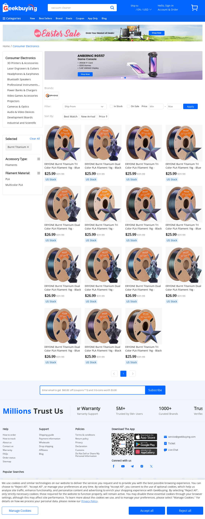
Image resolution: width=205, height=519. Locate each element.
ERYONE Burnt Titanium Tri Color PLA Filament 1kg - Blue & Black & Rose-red (183, 226)
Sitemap (7, 461)
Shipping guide (46, 435)
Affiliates (43, 450)
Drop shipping (46, 446)
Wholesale (44, 442)
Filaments (11, 165)
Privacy (79, 442)
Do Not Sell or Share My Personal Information (87, 454)
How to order (9, 435)
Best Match (71, 116)
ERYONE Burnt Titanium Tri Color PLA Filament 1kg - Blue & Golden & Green (183, 165)
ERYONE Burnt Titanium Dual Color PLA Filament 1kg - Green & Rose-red (62, 226)
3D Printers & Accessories (22, 63)
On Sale (133, 106)
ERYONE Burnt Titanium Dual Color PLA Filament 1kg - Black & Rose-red (103, 348)
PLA (8, 179)
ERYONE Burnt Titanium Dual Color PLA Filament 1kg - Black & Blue (62, 287)
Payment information (49, 438)
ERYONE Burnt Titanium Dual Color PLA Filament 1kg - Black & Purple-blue (103, 165)
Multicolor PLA (14, 185)
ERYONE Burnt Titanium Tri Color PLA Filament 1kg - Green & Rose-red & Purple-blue (142, 165)
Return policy (81, 438)
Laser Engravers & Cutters (23, 68)
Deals (69, 18)
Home (6, 46)
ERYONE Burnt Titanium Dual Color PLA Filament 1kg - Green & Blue (143, 287)
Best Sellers (45, 18)
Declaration (81, 446)
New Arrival (88, 116)
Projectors (13, 101)
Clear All (35, 138)
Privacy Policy (89, 501)
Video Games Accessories (22, 95)
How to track (9, 438)
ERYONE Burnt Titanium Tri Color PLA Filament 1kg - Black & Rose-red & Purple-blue (143, 348)
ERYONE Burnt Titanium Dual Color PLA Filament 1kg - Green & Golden (183, 287)
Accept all (146, 511)
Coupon (80, 18)
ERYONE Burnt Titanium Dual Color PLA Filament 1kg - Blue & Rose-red (62, 348)
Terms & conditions (85, 435)
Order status (9, 457)
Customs (79, 450)
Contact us (8, 446)
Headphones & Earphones (23, 74)
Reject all (185, 511)
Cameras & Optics (18, 106)
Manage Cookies (20, 511)
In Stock (116, 106)
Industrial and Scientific (21, 123)
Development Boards (20, 117)
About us (7, 442)
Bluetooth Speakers (19, 79)
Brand (59, 18)
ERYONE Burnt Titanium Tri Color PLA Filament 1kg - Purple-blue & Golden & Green (101, 226)
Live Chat (171, 450)
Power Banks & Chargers (22, 90)
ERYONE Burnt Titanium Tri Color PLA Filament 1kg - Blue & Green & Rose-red (62, 165)
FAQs (5, 454)
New (32, 18)
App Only (93, 18)
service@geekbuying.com (180, 437)
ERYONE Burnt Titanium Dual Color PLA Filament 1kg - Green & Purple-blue (102, 287)
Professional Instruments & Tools (23, 84)
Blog (104, 18)
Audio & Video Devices (20, 112)
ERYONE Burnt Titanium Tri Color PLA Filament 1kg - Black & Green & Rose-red (143, 226)
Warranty (7, 450)
